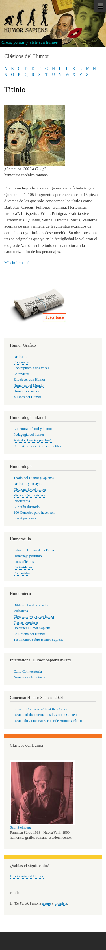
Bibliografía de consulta (31, 605)
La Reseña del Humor (29, 634)
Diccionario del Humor (27, 876)
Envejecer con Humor (29, 380)
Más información (17, 263)
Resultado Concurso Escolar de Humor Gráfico (48, 721)
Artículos (20, 357)
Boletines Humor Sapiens (32, 628)
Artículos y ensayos (28, 484)
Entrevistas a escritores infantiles (37, 446)
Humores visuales (26, 391)
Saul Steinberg (20, 827)
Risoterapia (22, 501)
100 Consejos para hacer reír (34, 513)
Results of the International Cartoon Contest (45, 715)
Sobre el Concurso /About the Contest (41, 709)
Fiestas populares (26, 622)
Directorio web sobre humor (34, 616)
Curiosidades (23, 567)
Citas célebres (24, 562)
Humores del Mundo (29, 385)
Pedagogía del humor (29, 435)
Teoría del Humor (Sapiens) (34, 478)
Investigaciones (25, 518)
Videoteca (21, 611)
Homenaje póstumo (28, 556)
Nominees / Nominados (31, 677)
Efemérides (22, 573)
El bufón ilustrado (27, 507)
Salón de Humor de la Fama (34, 550)
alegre (46, 903)
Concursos (21, 362)
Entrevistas (22, 374)
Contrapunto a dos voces (31, 368)
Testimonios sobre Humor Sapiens (38, 640)
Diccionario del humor (30, 489)
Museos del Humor (27, 397)
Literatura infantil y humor (33, 429)
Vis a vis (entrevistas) (29, 495)
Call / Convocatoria (28, 672)
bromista (61, 903)
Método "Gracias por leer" (33, 440)
